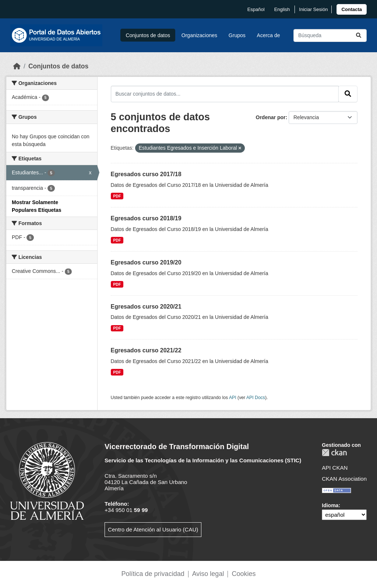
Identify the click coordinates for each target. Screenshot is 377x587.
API (232, 397)
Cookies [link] (244, 573)
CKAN (334, 452)
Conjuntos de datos (148, 35)
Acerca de (268, 35)
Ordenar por (271, 117)
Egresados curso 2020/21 (146, 306)
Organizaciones (199, 35)
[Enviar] (358, 35)
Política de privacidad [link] (152, 573)
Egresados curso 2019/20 (146, 262)
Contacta (351, 9)
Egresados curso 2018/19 (146, 218)
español (256, 9)
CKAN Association (344, 479)
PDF (117, 196)
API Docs (255, 397)
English (282, 9)
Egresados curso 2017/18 (146, 174)
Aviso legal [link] (208, 573)
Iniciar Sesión (313, 9)
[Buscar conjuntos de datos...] (330, 35)
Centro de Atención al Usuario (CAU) (153, 529)
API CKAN (335, 468)
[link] (352, 9)
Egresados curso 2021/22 (146, 350)
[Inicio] (17, 66)
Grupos (237, 35)
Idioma (330, 505)
